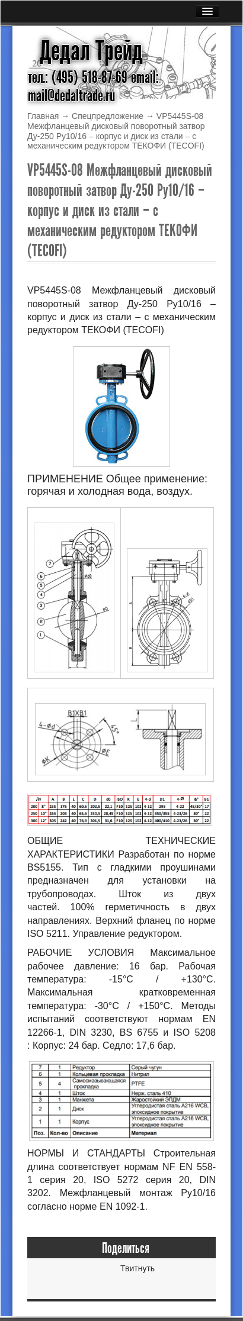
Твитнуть (137, 1268)
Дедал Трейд (91, 51)
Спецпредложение (107, 116)
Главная (43, 116)
